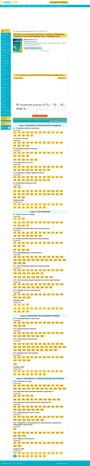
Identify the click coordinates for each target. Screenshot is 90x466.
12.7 (40, 284)
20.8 (44, 406)
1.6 (36, 132)
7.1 (15, 218)
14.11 (57, 322)
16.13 (15, 347)
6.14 (61, 191)
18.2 (19, 385)
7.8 (27, 222)
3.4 (27, 152)
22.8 (40, 432)
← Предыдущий (18, 78)
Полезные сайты (4, 123)
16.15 (24, 347)
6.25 (57, 194)
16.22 (55, 347)
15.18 (37, 336)
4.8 (44, 166)
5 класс (18, 6)
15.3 (23, 333)
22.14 (15, 435)
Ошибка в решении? (40, 116)
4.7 (40, 166)
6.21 (40, 194)
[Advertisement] (43, 18)
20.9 (49, 406)
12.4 (27, 284)
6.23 (49, 194)
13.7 (40, 294)
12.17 (33, 287)
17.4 (27, 357)
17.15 (24, 360)
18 (36, 207)
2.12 (61, 142)
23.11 (57, 443)
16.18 (37, 347)
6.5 (23, 191)
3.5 (31, 152)
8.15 (23, 235)
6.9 (40, 191)
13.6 (36, 294)
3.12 (61, 152)
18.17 (33, 388)
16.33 (50, 350)
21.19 (42, 420)
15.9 (49, 333)
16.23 (59, 347)
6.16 (19, 194)
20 (44, 207)
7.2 (19, 218)
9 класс (39, 6)
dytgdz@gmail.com (62, 463)
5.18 (36, 180)
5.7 (40, 177)
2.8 (44, 142)
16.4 (27, 344)
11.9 (49, 270)
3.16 (27, 156)
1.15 (23, 135)
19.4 (27, 395)
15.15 (24, 336)
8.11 (57, 232)
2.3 (23, 142)
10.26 (19, 263)
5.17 (32, 180)
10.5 (32, 257)
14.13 (15, 325)
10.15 (24, 260)
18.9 (49, 385)
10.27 (24, 263)
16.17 (33, 347)
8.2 (19, 232)
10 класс (44, 6)
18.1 (15, 385)
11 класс (50, 6)
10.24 (64, 260)
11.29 (51, 277)
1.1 (15, 132)
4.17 (32, 170)
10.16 (28, 260)
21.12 (61, 416)
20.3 (23, 406)
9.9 (48, 243)
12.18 (37, 287)
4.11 (57, 166)
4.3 (23, 166)
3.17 (15, 159)
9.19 (27, 249)
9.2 (19, 243)
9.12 (61, 243)
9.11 (57, 243)
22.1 (15, 429)
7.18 (19, 225)
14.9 (49, 322)
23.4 (27, 443)
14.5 (32, 322)
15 (23, 207)
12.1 (15, 284)
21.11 (57, 416)
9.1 (15, 243)
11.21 (15, 277)
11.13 (61, 270)
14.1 (15, 322)
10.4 (27, 257)
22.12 (57, 432)
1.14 (19, 135)
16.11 (57, 344)
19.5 (32, 395)
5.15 (23, 180)
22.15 (19, 435)
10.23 (59, 260)
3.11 (57, 152)
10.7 (40, 257)
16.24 (64, 347)
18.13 (15, 388)
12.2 (19, 284)
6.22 (44, 194)
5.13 (15, 180)
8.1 (15, 232)
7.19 (23, 225)
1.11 (57, 132)
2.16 (27, 145)
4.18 (36, 170)
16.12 (61, 344)
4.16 (27, 170)
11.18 (33, 273)
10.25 (15, 263)
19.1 (15, 395)
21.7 (40, 416)
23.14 (19, 446)
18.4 (27, 385)
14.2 (19, 322)
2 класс (3, 6)
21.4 (27, 416)
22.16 (24, 435)
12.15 (24, 287)
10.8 (44, 257)
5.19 (40, 180)
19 (40, 207)
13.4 (27, 294)
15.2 (19, 333)
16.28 (28, 350)
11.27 (42, 277)
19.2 (19, 395)
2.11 (57, 142)
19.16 (58, 399)
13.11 (57, 294)
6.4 (19, 191)
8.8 (44, 232)
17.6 (36, 357)
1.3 (23, 132)
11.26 (37, 277)
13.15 (24, 297)
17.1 (15, 357)
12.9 (49, 284)
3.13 (15, 156)
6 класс (24, 6)
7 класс (29, 6)
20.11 (57, 406)
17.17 (15, 364)
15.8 (44, 333)
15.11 (57, 333)
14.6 (36, 322)
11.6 (36, 270)
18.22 (55, 388)
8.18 (36, 235)
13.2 (19, 294)
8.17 (32, 235)
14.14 (19, 325)
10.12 (61, 257)
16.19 (42, 347)
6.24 (53, 194)
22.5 (27, 432)
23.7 (40, 443)
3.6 (36, 152)
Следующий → (62, 78)
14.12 (61, 322)
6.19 (32, 194)
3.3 (23, 152)
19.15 (54, 399)
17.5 (32, 357)
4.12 (61, 166)
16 (27, 207)
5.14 (19, 180)
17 (31, 207)
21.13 (15, 420)
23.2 (19, 443)
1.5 (31, 132)
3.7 (40, 152)
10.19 (42, 260)
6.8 (36, 191)
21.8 (44, 416)
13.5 (32, 294)
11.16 (24, 273)
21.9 (49, 416)
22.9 (44, 432)
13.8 (44, 294)
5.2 (19, 177)
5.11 (57, 177)
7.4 (15, 222)
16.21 (50, 347)
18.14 (19, 388)
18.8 (44, 385)
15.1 (15, 333)
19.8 (23, 399)
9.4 (27, 243)
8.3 (23, 232)
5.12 (61, 177)
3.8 (44, 152)
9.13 (15, 246)
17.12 (61, 357)
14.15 (24, 325)
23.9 (49, 443)
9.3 (23, 243)
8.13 (15, 235)
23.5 (32, 443)
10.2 (19, 257)
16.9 (49, 344)
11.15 (19, 273)
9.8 (44, 243)
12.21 (50, 287)
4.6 (36, 166)
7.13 (49, 222)
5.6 (36, 177)
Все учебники (57, 6)
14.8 (44, 322)
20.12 (61, 406)
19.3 (23, 395)
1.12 (61, 132)
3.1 (15, 152)
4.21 (49, 170)
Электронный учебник (30, 41)
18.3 (23, 385)
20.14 (19, 409)
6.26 (61, 194)
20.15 (24, 409)
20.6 (36, 406)
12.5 (32, 284)
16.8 (44, 344)
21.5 (32, 416)
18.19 (42, 388)
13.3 (23, 294)
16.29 (33, 350)
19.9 (27, 399)
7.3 (23, 218)
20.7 (40, 406)
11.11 (57, 270)
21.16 (28, 420)
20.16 (28, 409)
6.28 (19, 197)
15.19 (42, 336)
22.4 (23, 432)
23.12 (61, 443)
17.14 (19, 360)
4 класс (13, 6)
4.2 (19, 166)
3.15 (23, 156)
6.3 (15, 191)
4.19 (40, 170)
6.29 (23, 197)
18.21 (50, 388)
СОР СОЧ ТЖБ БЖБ (5, 31)
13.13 (15, 297)
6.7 (31, 191)
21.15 (24, 420)
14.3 (23, 322)
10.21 (50, 260)
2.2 (19, 142)
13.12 (61, 294)
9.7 (40, 243)
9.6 (36, 243)
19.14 (49, 399)
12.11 (57, 284)
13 (15, 207)
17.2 (19, 357)
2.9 (48, 142)
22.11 (53, 432)
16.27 (24, 350)
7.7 (23, 222)
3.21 (32, 159)
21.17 (33, 420)
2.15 (23, 145)
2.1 (15, 142)
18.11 (57, 385)
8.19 (40, 235)
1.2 (19, 132)
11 (57, 204)
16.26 (19, 350)
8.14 (19, 235)
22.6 (32, 432)
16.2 (19, 344)
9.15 (23, 246)
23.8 (44, 443)
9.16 (15, 249)
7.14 (53, 222)
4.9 (48, 166)
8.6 (36, 232)
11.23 (24, 277)
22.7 (36, 432)
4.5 (31, 166)
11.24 (28, 277)
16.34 (55, 350)
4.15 (23, 170)
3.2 (19, 152)
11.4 (27, 270)
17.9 (49, 357)
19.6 (15, 399)
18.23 (59, 388)
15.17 (33, 336)
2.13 (15, 145)
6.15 (15, 194)
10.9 (49, 257)
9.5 (31, 243)
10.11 (57, 257)
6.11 (49, 191)
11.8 (44, 270)
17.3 (23, 357)
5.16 (27, 180)
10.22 (55, 260)
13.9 (49, 294)
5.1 (15, 177)
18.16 (28, 388)
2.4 (27, 142)
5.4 (27, 177)
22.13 (62, 432)
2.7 (40, 142)
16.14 (19, 347)
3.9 (48, 152)
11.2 (19, 270)
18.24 (64, 388)
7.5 (19, 222)
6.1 (15, 187)
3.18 (19, 159)
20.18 (37, 409)
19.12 (40, 399)
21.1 (15, 416)
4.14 (19, 170)
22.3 (19, 432)
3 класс (8, 6)
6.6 (27, 191)
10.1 (15, 257)
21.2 (19, 416)
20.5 (32, 406)
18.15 (24, 388)
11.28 (46, 277)
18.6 (36, 385)
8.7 (40, 232)
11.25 (33, 277)
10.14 (19, 260)
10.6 (36, 257)
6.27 (15, 197)
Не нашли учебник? (59, 2)
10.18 (37, 260)
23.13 (15, 446)
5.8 (44, 177)
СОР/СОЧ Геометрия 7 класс (33, 48)
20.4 (27, 406)
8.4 (27, 232)
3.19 (23, 159)
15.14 (19, 336)
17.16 (28, 360)
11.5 (32, 270)
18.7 (40, 385)
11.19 (37, 273)
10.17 (33, 260)
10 (52, 204)
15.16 (28, 336)
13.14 (19, 297)
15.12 (61, 333)
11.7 (40, 270)
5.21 (49, 180)
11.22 (19, 277)
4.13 (15, 170)
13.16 (28, 297)
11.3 (23, 270)
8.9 (48, 232)
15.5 (32, 333)
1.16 (27, 135)
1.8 (44, 132)
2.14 (19, 145)
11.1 (15, 270)
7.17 (15, 225)
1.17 (32, 135)
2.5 (31, 142)
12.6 (36, 284)
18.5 (32, 385)
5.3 (23, 177)
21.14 (19, 420)
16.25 (15, 350)
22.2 (15, 432)
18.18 (37, 388)
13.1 (15, 294)
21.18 (37, 420)
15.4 (27, 333)
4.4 (27, 166)
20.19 (42, 409)
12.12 (61, 284)
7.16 (61, 222)
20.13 (15, 409)
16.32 (46, 350)
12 (61, 204)
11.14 (15, 273)
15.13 (15, 336)
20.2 (19, 406)
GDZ (9, 2)
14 (19, 207)
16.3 (23, 344)
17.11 (57, 357)
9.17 (19, 249)
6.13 (57, 191)
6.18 (27, 194)
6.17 (23, 194)
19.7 (19, 399)
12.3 (23, 284)
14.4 (27, 322)
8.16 (27, 235)
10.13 (15, 260)
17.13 (15, 360)
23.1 (15, 443)
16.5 (32, 344)
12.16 (28, 287)
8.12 (61, 232)
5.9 (48, 177)
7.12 (44, 222)
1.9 (48, 132)
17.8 (44, 357)
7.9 (31, 222)
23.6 (36, 443)
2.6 (36, 142)
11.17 (28, 273)
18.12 (61, 385)
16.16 (28, 347)
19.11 (36, 399)
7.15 (57, 222)
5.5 (31, 177)
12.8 (44, 284)
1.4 (27, 132)
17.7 (40, 357)
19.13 (45, 399)
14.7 (40, 322)
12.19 (42, 287)
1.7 (40, 132)
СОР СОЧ (64, 6)
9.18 (23, 249)
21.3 (23, 416)
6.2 (19, 187)
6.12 (53, 191)
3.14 (19, 156)
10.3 (23, 257)
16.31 (41, 350)
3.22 (36, 159)
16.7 (40, 344)
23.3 (23, 443)
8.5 (31, 232)
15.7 (40, 333)
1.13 (15, 135)
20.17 (33, 409)
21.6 (36, 416)
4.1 (15, 166)
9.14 (19, 246)
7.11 (40, 222)
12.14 (19, 287)
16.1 (15, 344)
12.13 (15, 287)
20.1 (15, 406)
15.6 (36, 333)
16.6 (36, 344)
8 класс (34, 6)
